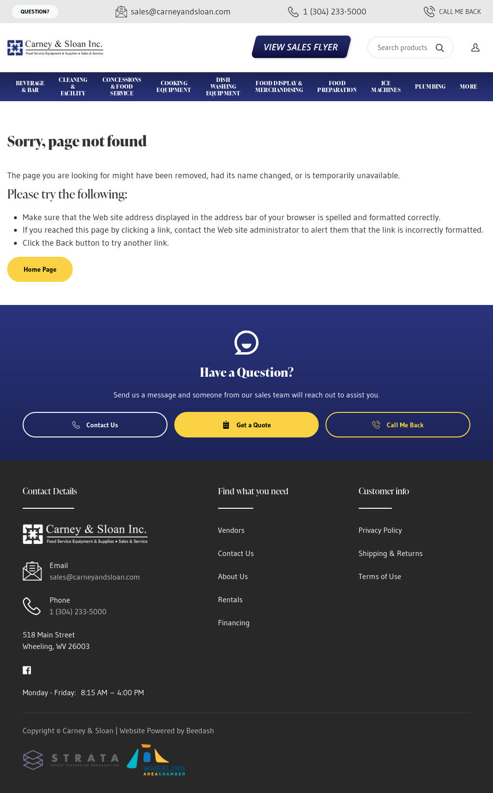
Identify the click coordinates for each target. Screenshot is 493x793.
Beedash (200, 730)
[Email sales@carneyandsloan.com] (173, 11)
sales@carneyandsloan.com (95, 577)
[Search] (410, 47)
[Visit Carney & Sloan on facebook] (27, 669)
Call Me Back (452, 11)
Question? (35, 11)
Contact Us (95, 425)
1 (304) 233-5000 (78, 611)
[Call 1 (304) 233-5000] (327, 11)
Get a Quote (246, 425)
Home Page (40, 269)
